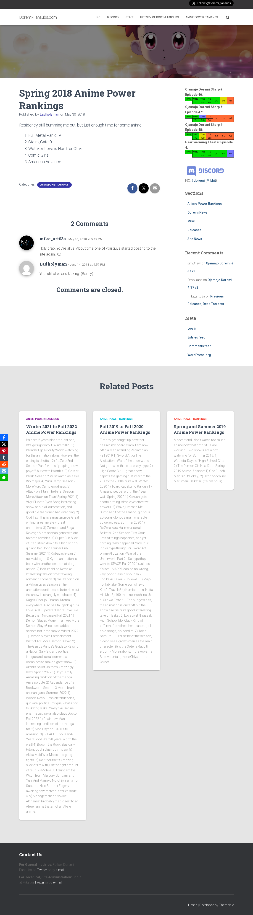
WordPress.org (199, 355)
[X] (4, 443)
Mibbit (211, 180)
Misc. (191, 221)
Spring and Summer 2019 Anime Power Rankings (200, 429)
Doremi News (197, 212)
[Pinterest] (4, 450)
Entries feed (196, 337)
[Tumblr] (4, 457)
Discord (113, 17)
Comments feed (199, 346)
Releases (194, 230)
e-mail (60, 870)
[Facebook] (4, 437)
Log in (192, 328)
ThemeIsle (226, 905)
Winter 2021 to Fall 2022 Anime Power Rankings (51, 429)
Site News (194, 239)
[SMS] (4, 478)
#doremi (198, 180)
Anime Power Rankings (202, 17)
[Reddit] (4, 464)
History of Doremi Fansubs (159, 17)
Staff (129, 17)
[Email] (4, 471)
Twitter (42, 870)
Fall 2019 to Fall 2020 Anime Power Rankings (125, 429)
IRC (98, 17)
